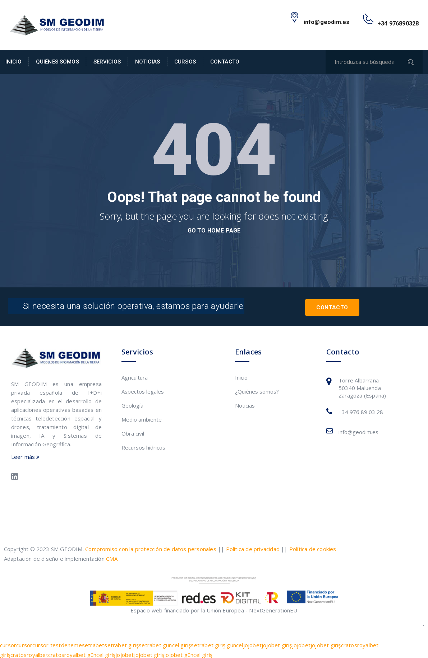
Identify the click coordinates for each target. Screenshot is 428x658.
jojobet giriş (277, 643)
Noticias (147, 61)
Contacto (224, 61)
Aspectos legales (142, 390)
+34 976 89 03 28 (361, 410)
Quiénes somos (57, 61)
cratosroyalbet (29, 653)
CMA (112, 556)
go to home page (214, 230)
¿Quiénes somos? (257, 390)
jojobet (252, 643)
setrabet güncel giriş (165, 643)
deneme (71, 643)
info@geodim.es (358, 430)
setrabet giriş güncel (217, 643)
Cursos (185, 61)
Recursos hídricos (143, 446)
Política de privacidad (253, 547)
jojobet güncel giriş (188, 653)
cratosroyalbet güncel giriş (81, 653)
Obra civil (132, 432)
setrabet (93, 643)
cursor (8, 643)
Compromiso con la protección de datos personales (150, 547)
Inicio (13, 61)
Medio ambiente (141, 418)
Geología (132, 404)
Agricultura (134, 376)
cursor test (46, 643)
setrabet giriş (121, 643)
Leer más (25, 455)
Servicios (107, 61)
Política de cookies (312, 547)
